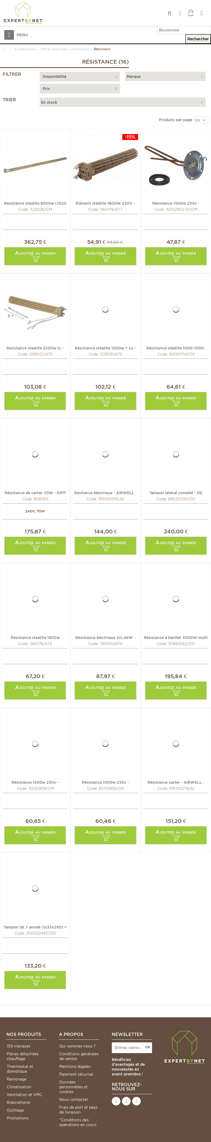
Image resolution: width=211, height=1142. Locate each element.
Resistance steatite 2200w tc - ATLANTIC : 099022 (35, 348)
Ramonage (17, 1079)
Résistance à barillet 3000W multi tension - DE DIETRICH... (176, 637)
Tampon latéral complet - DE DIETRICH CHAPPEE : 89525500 (176, 492)
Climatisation (19, 1087)
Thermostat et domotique (20, 1069)
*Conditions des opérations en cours (78, 1122)
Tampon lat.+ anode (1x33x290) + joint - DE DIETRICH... (35, 927)
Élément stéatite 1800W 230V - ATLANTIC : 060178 (105, 203)
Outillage (15, 1110)
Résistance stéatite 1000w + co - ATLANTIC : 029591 (105, 348)
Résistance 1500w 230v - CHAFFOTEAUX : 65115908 (35, 782)
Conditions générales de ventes (79, 1056)
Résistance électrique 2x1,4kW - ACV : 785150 (105, 637)
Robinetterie (18, 1102)
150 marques (18, 1046)
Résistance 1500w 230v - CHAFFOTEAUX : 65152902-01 (176, 203)
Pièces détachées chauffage (23, 1056)
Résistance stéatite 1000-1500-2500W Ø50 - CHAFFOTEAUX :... (176, 348)
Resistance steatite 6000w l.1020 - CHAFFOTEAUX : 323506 (35, 203)
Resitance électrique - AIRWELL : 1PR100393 (105, 492)
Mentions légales (74, 1066)
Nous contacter (73, 1099)
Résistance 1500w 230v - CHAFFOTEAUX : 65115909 (105, 782)
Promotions (17, 1118)
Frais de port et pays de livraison (78, 1109)
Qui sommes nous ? (77, 1046)
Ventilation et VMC (24, 1095)
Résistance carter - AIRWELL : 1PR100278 (175, 782)
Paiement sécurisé (76, 1074)
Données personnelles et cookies (73, 1087)
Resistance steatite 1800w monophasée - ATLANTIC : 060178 (35, 637)
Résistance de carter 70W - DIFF (35, 492)
